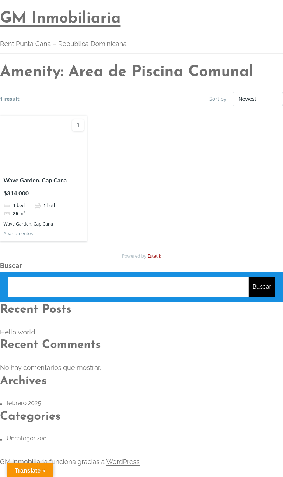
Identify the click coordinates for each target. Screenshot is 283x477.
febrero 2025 (24, 402)
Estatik (154, 256)
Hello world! (18, 332)
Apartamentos (18, 233)
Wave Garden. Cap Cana (35, 179)
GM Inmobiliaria (60, 19)
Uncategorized (27, 438)
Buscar (11, 266)
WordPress (123, 462)
